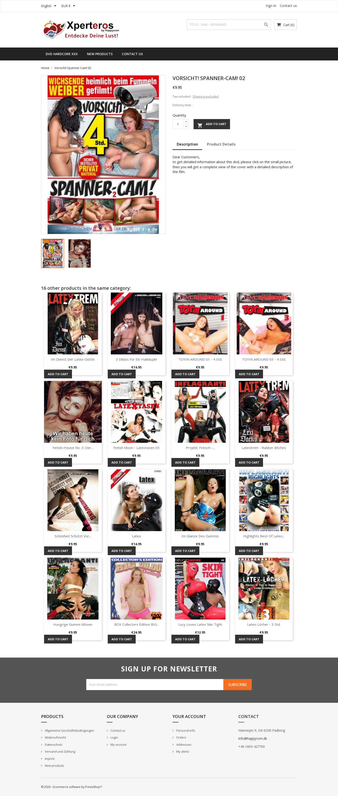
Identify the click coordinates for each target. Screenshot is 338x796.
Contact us (288, 5)
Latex (136, 536)
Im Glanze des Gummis (200, 536)
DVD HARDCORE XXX (62, 54)
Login (114, 737)
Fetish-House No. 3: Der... (73, 447)
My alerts (182, 751)
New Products (100, 54)
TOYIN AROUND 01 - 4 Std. (200, 359)
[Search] (229, 24)
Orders (181, 737)
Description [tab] (187, 144)
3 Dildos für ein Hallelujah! (136, 359)
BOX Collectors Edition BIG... (136, 624)
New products (54, 765)
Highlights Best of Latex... (263, 536)
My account (118, 744)
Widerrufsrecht (55, 737)
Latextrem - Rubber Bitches (264, 447)
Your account (189, 716)
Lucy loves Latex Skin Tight (200, 624)
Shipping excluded (205, 96)
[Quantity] (178, 124)
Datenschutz (53, 744)
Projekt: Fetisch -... (200, 447)
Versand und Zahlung (59, 751)
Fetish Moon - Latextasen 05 (136, 447)
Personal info (185, 730)
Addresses (183, 744)
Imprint (49, 759)
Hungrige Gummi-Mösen (72, 624)
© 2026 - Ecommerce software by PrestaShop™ (71, 787)
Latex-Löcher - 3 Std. (264, 624)
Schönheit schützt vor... (73, 536)
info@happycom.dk (252, 738)
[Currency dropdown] (69, 6)
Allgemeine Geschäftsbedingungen (69, 730)
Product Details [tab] (221, 144)
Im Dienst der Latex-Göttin (73, 359)
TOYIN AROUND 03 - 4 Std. (264, 359)
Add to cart (211, 125)
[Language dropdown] (49, 6)
